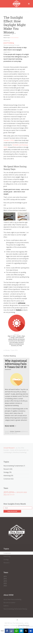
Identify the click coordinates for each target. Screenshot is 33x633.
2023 (8, 494)
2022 (5, 495)
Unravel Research (9, 448)
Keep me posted (12, 511)
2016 (11, 492)
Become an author (9, 603)
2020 (25, 492)
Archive (11, 37)
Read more (9, 426)
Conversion (16, 37)
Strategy (6, 559)
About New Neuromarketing (12, 599)
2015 (6, 492)
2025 (13, 494)
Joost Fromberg (9, 43)
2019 (21, 492)
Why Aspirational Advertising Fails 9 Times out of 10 (16, 364)
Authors (6, 606)
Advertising (7, 556)
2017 (15, 492)
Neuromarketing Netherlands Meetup (15, 609)
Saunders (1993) (9, 140)
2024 (11, 494)
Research (7, 563)
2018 (18, 492)
